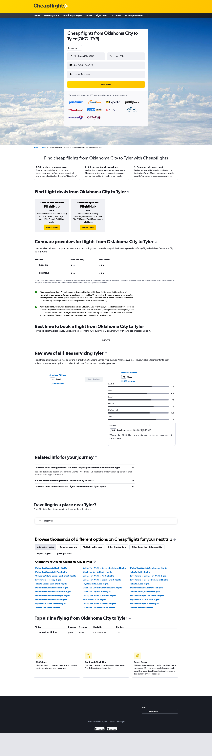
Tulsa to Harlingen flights (141, 605)
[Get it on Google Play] (99, 727)
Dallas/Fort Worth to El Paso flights (51, 569)
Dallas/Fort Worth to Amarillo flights (99, 601)
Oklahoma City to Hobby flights (97, 569)
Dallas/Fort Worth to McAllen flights (146, 585)
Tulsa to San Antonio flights (47, 605)
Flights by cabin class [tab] (92, 545)
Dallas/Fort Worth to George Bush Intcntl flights (104, 565)
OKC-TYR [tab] (106, 338)
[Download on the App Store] (111, 727)
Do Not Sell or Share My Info (97, 719)
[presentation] (128, 189)
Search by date (51, 15)
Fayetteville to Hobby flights (48, 577)
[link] (52, 225)
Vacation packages (72, 15)
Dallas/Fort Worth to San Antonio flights (148, 565)
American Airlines (58, 373)
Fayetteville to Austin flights (96, 581)
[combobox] (74, 48)
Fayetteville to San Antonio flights (50, 601)
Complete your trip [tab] (68, 545)
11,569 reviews (57, 381)
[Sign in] (148, 15)
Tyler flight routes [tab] (64, 551)
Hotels (88, 15)
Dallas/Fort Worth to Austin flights (98, 573)
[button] (84, 65)
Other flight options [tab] (117, 545)
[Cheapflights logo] (49, 6)
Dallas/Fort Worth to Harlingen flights (52, 593)
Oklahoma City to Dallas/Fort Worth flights (102, 585)
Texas (44, 145)
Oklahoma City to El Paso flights (144, 601)
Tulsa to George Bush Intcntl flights (51, 581)
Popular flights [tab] (44, 551)
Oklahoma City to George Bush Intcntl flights (55, 573)
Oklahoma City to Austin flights (97, 589)
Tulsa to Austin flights (140, 581)
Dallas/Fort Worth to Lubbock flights (52, 585)
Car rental (116, 15)
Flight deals (101, 15)
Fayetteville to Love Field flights (144, 597)
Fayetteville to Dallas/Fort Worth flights (148, 573)
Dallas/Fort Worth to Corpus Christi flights (102, 577)
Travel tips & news (133, 15)
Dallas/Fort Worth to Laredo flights (51, 597)
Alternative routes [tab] (45, 545)
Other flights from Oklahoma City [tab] (147, 545)
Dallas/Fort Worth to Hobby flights (51, 565)
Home (37, 15)
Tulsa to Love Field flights (94, 597)
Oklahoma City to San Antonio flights (147, 593)
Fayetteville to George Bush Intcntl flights (149, 577)
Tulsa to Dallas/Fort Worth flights (145, 589)
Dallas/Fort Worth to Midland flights (99, 593)
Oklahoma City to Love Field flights (99, 605)
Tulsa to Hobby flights (140, 569)
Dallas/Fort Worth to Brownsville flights (53, 589)
